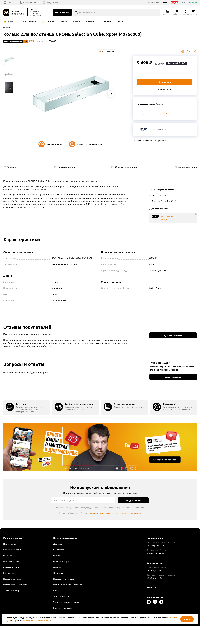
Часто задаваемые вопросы (66, 602)
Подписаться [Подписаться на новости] (133, 500)
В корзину (164, 81)
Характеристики (66, 166)
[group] (26, 407)
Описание (12, 166)
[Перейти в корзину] (193, 12)
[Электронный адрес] (83, 500)
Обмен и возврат (61, 561)
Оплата (56, 555)
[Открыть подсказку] (125, 270)
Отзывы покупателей (126, 166)
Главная (6, 27)
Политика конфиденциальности (102, 513)
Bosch (120, 21)
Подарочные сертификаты (15, 584)
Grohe (166, 129)
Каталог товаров (12, 538)
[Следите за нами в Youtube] (149, 602)
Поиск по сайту (87, 12)
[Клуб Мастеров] (14, 12)
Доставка (57, 544)
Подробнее (100, 447)
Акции (10, 21)
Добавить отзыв (173, 335)
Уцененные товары (12, 590)
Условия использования (130, 513)
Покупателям (52, 2)
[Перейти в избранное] (177, 12)
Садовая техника (11, 567)
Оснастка (7, 555)
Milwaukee (105, 21)
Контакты (57, 590)
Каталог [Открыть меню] (64, 12)
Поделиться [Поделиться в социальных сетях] (195, 51)
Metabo (90, 21)
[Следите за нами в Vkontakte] (155, 602)
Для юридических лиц (63, 596)
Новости (151, 587)
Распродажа (29, 21)
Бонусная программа (62, 608)
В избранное (189, 51)
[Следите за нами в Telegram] (161, 602)
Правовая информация (63, 578)
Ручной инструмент (12, 549)
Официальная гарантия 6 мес (86, 144)
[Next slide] (111, 94)
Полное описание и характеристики (149, 140)
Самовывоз (58, 549)
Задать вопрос (173, 376)
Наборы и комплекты (13, 578)
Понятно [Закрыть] (187, 619)
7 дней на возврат (50, 144)
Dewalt (63, 21)
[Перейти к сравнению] (167, 12)
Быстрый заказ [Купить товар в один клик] (164, 89)
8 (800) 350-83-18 (31, 2)
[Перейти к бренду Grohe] (143, 129)
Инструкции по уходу (168, 218)
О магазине (58, 573)
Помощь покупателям (65, 538)
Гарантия (57, 567)
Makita (76, 21)
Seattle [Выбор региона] (11, 2)
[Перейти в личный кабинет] (185, 12)
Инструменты (9, 544)
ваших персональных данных (37, 620)
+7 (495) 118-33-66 (156, 545)
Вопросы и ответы (187, 166)
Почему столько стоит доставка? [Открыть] (152, 113)
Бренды (50, 21)
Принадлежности (11, 561)
